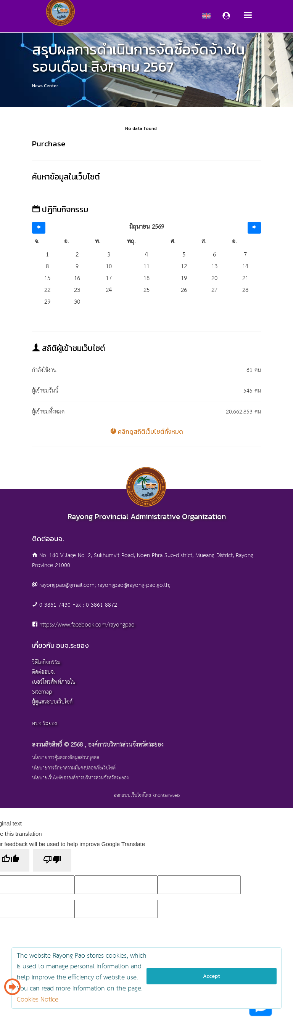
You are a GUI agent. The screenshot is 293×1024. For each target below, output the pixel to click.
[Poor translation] (52, 860)
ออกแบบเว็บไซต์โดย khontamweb (147, 795)
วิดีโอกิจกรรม (46, 662)
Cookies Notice (37, 1000)
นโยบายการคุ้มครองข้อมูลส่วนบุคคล (65, 758)
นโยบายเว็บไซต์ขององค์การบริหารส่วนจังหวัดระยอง (80, 778)
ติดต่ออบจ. (43, 672)
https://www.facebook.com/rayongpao (87, 625)
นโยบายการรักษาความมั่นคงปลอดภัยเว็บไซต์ (74, 768)
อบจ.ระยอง (44, 723)
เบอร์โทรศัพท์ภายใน (54, 682)
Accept (211, 976)
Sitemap (42, 692)
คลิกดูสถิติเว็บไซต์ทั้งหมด (146, 431)
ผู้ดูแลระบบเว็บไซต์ (52, 702)
